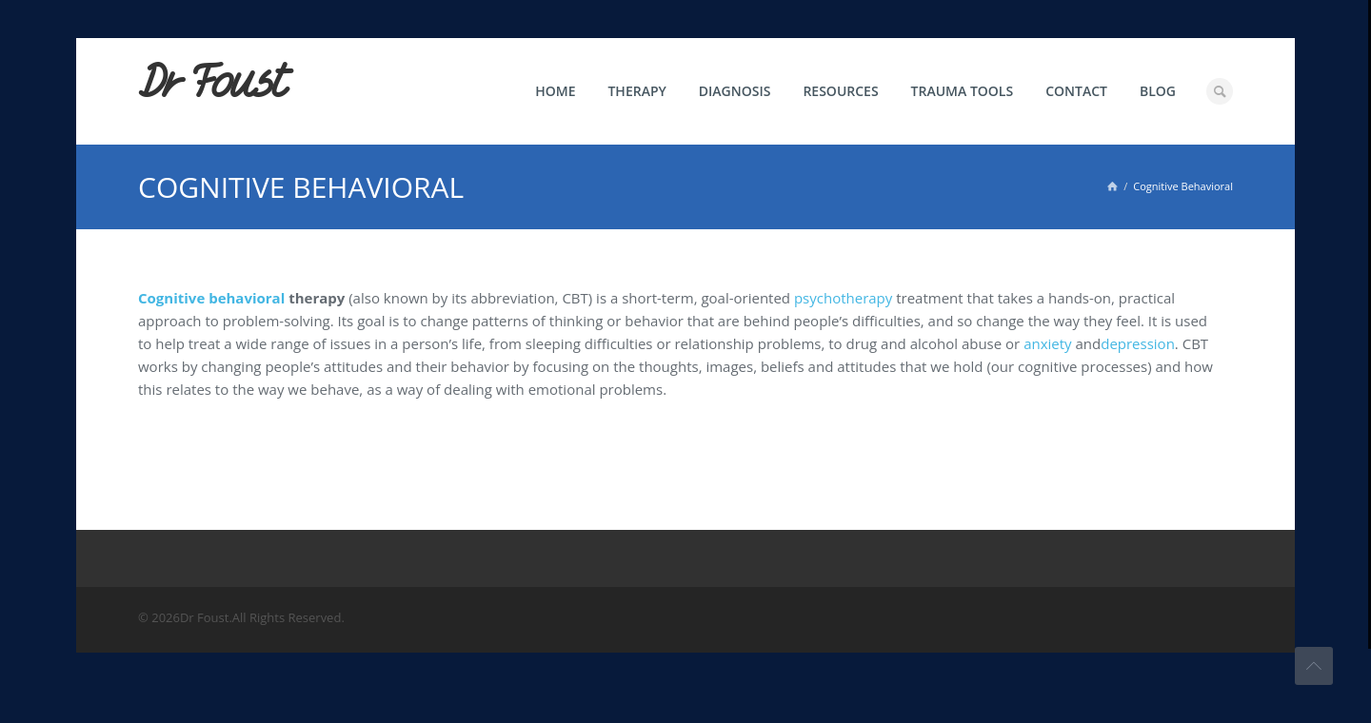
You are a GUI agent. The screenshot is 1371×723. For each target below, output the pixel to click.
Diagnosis (735, 91)
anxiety (1047, 343)
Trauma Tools (962, 91)
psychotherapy (843, 297)
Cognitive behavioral (211, 297)
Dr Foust (211, 82)
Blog (1158, 91)
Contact (1076, 91)
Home (555, 91)
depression (1138, 343)
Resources (840, 91)
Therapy (636, 91)
